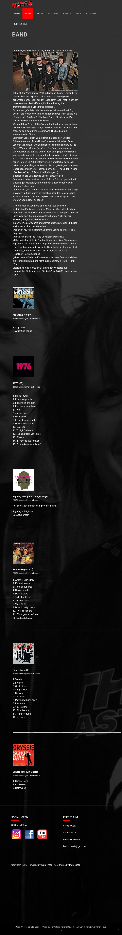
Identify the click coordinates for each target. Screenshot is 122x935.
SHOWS (39, 13)
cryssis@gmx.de (77, 846)
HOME (17, 13)
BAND (28, 13)
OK (61, 931)
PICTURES (53, 13)
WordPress (46, 865)
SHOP (78, 13)
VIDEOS (67, 13)
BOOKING (91, 13)
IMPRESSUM (20, 24)
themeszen (74, 865)
